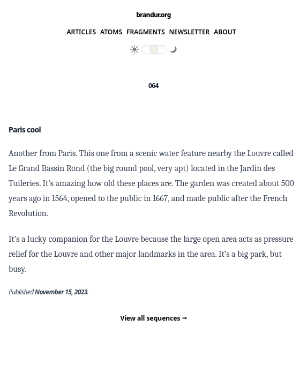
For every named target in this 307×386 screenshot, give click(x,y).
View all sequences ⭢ (153, 318)
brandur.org (153, 15)
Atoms (111, 32)
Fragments (145, 32)
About (225, 32)
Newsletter (189, 32)
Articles (81, 32)
